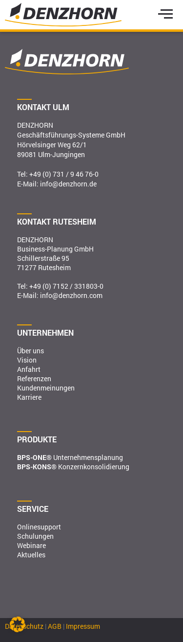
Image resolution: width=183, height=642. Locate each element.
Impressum (83, 626)
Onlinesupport (39, 526)
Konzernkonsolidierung (73, 466)
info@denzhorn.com (71, 295)
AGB (54, 626)
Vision (27, 360)
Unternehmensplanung (70, 457)
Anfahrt (29, 369)
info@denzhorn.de (68, 183)
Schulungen (35, 536)
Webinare (31, 545)
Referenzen (34, 378)
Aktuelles (31, 554)
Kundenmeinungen (46, 387)
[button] (17, 624)
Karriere (29, 397)
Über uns (30, 350)
